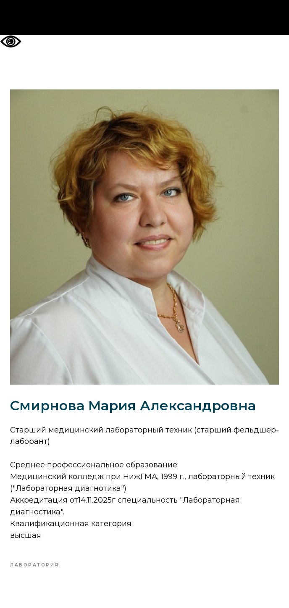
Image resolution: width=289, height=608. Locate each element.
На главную (145, 17)
